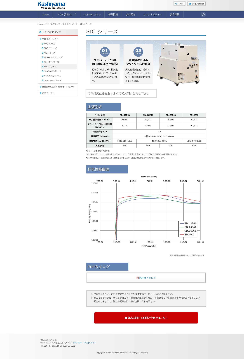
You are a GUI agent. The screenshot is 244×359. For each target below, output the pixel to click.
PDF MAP (77, 343)
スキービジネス (92, 14)
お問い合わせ (196, 3)
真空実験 (174, 14)
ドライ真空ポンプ (66, 14)
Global (179, 3)
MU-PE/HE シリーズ (52, 57)
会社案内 (130, 14)
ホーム (45, 14)
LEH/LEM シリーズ (51, 80)
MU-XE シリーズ (50, 62)
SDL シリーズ (49, 66)
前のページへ (47, 93)
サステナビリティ (152, 14)
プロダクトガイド (49, 39)
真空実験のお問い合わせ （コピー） (57, 86)
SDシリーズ (48, 44)
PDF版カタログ (146, 277)
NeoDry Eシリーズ (51, 76)
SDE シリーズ (49, 48)
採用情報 (113, 14)
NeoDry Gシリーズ (51, 71)
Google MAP (89, 343)
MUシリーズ (48, 53)
